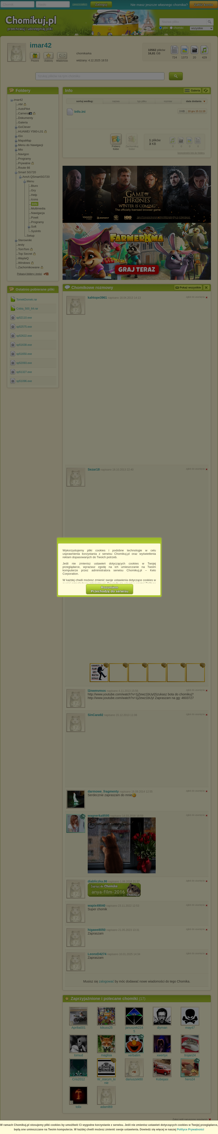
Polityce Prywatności (190, 1129)
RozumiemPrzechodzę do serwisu (109, 589)
